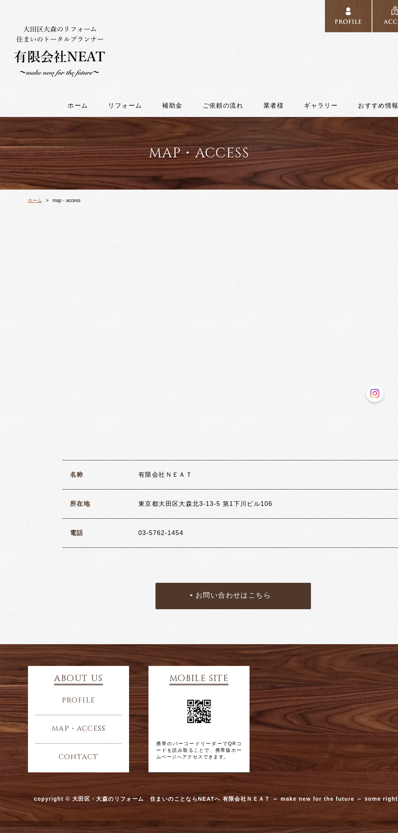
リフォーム (125, 105)
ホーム (78, 105)
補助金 (172, 105)
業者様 (274, 105)
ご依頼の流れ (223, 105)
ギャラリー (321, 105)
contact (79, 757)
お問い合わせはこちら (233, 595)
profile (348, 16)
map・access (78, 729)
